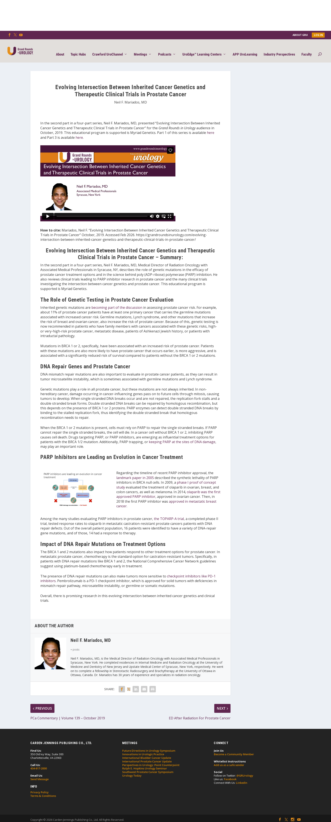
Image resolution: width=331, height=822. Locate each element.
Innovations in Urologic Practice (143, 748)
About (60, 48)
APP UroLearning (245, 48)
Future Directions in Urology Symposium (148, 744)
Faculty (306, 48)
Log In (318, 35)
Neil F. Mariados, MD (130, 96)
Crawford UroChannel (107, 48)
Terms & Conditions (43, 789)
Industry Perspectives (279, 48)
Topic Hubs (78, 48)
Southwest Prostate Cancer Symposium (147, 766)
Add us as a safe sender (229, 759)
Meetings (140, 48)
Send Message (39, 773)
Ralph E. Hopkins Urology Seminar (144, 762)
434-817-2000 (38, 762)
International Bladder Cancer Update (146, 751)
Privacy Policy (39, 786)
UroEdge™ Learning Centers (202, 48)
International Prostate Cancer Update (147, 755)
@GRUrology (244, 769)
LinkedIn (241, 776)
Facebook (230, 773)
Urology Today (131, 769)
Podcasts (164, 48)
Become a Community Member (234, 748)
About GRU (300, 35)
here (210, 126)
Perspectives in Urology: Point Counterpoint (150, 759)
